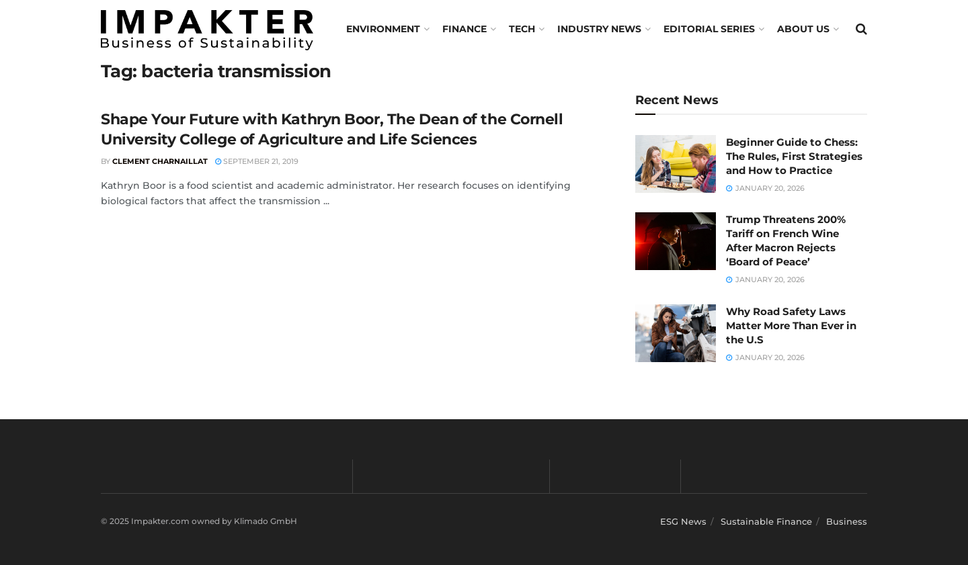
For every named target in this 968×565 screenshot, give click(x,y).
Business (846, 521)
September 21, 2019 (256, 161)
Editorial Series (709, 29)
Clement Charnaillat (160, 161)
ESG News (683, 521)
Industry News (599, 29)
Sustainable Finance (766, 521)
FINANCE (464, 29)
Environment (383, 29)
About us (803, 29)
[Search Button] (861, 29)
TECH (522, 29)
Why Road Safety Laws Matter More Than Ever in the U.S (791, 325)
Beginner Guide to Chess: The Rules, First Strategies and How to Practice (794, 156)
